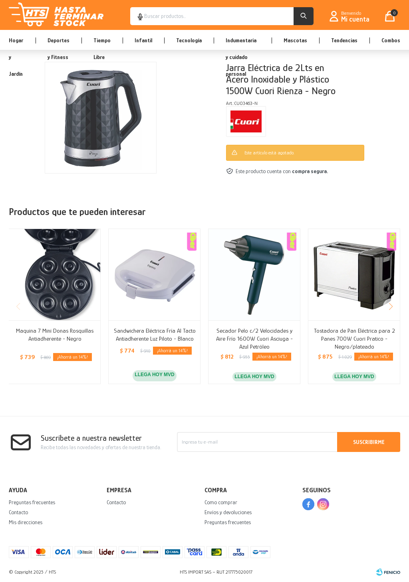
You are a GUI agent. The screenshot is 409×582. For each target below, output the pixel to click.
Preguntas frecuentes (32, 502)
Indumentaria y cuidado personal (241, 43)
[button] (390, 306)
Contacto (18, 512)
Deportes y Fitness (58, 43)
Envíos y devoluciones (228, 512)
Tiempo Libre (102, 43)
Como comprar (220, 502)
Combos (390, 40)
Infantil (143, 40)
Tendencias (344, 40)
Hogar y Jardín (16, 43)
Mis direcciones (25, 522)
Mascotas (295, 40)
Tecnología (189, 40)
